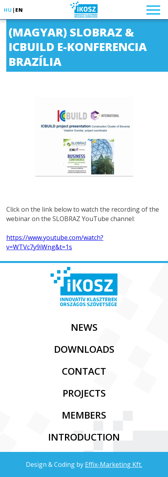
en (19, 9)
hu (8, 9)
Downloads (84, 349)
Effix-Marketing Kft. (113, 464)
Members (84, 414)
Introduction (84, 436)
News (84, 327)
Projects (84, 392)
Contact (84, 371)
